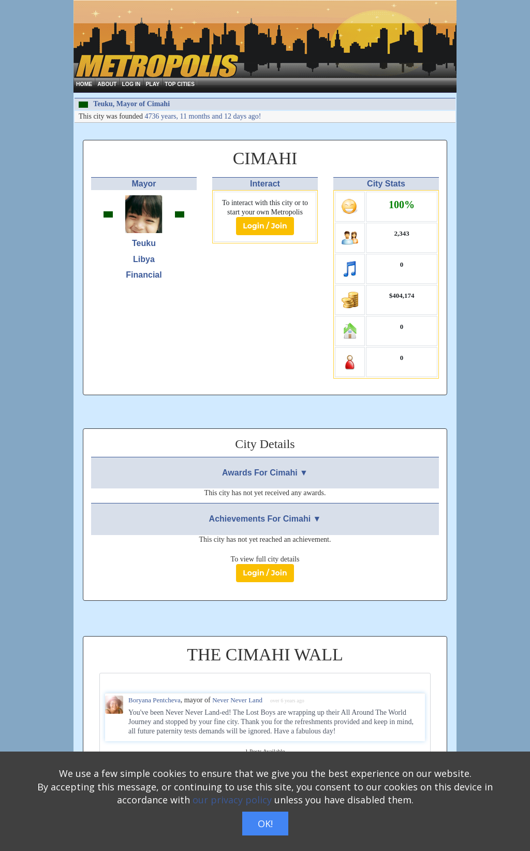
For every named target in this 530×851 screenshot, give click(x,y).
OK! (265, 823)
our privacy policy (232, 800)
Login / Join (265, 225)
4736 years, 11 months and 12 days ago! (203, 116)
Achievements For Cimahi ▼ (265, 518)
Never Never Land (237, 700)
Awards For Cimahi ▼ (265, 472)
